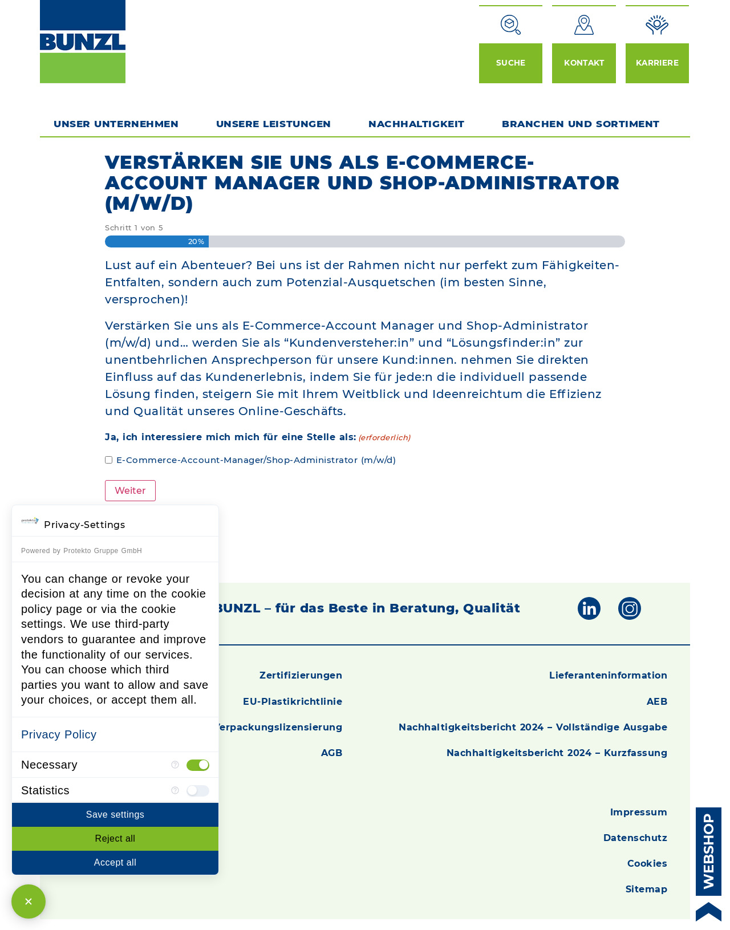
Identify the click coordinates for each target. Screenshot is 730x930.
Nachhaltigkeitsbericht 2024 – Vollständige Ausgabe (533, 726)
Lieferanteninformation (608, 674)
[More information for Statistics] (175, 790)
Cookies (647, 863)
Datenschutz (635, 837)
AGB (332, 752)
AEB (657, 701)
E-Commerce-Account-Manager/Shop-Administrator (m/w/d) (256, 460)
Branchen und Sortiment (583, 124)
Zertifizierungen (300, 674)
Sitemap (647, 888)
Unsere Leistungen (273, 123)
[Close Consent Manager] (28, 901)
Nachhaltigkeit (416, 123)
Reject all (115, 838)
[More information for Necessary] (175, 764)
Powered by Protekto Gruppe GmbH (81, 551)
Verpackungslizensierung (278, 726)
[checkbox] (197, 764)
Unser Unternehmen (116, 123)
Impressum (639, 811)
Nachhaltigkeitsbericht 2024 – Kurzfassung (557, 752)
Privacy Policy (58, 734)
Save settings (115, 814)
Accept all (115, 862)
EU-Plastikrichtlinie (292, 701)
